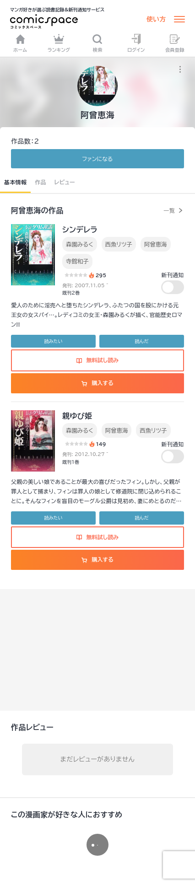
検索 (97, 43)
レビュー (64, 182)
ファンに (97, 158)
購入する (97, 383)
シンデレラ (80, 229)
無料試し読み (97, 360)
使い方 (156, 19)
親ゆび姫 (77, 415)
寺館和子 (77, 261)
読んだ (141, 341)
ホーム (20, 43)
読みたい (53, 341)
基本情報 (15, 182)
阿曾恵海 (155, 244)
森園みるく (79, 244)
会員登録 (174, 43)
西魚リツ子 (118, 244)
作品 (40, 182)
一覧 (169, 210)
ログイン (136, 43)
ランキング (59, 43)
